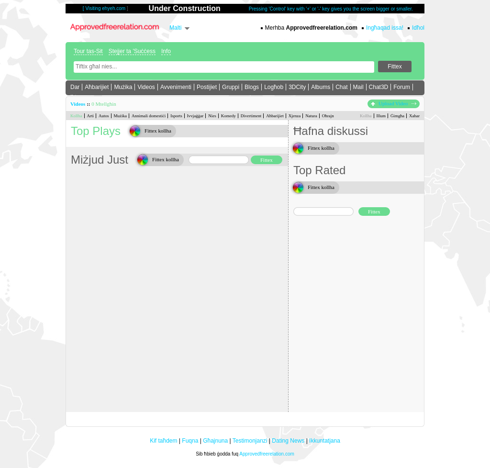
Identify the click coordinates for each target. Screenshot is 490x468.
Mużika (123, 87)
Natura (311, 115)
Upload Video (393, 103)
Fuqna (190, 440)
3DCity (297, 87)
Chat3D (379, 87)
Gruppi (230, 87)
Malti (175, 27)
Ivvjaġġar (195, 115)
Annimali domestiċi (149, 115)
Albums (320, 87)
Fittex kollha (158, 131)
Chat (341, 87)
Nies (212, 115)
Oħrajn (328, 115)
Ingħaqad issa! (384, 27)
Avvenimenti (175, 87)
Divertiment (251, 115)
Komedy (228, 115)
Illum (381, 115)
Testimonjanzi (250, 440)
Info (166, 51)
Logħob (273, 87)
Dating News (288, 440)
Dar (74, 87)
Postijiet (207, 87)
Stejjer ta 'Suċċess (132, 51)
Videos (146, 87)
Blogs (252, 87)
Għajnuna (215, 440)
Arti (90, 115)
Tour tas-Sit (88, 51)
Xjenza (295, 115)
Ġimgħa (397, 115)
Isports (176, 115)
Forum (401, 87)
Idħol (418, 27)
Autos (104, 115)
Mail (358, 87)
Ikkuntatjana (324, 440)
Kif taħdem (163, 440)
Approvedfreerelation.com (266, 454)
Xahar (414, 115)
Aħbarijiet (97, 87)
